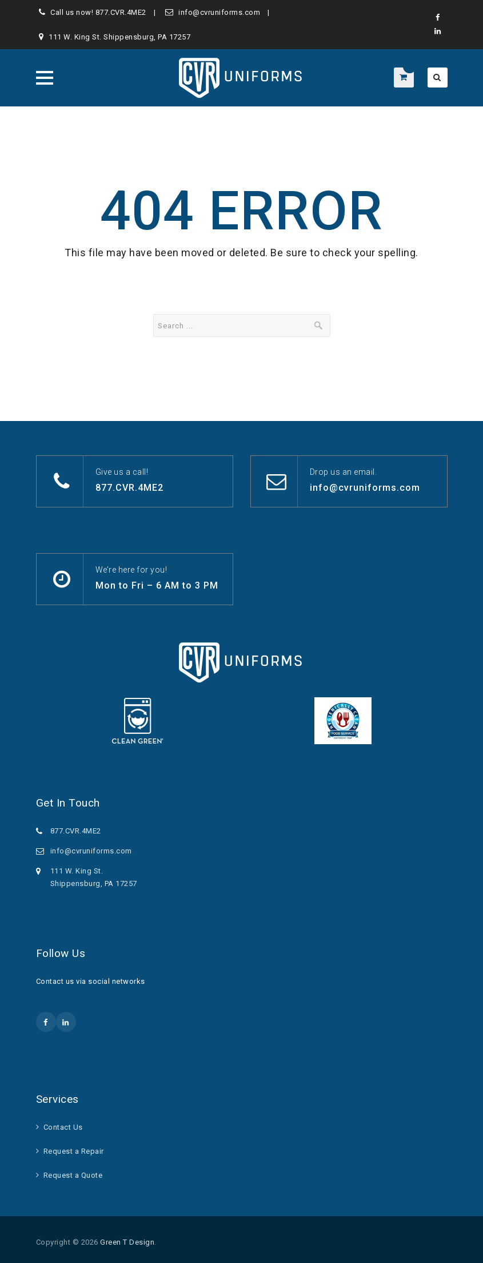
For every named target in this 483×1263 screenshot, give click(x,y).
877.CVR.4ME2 (120, 12)
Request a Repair (73, 1151)
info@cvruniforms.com (219, 12)
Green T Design (127, 1242)
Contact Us (63, 1127)
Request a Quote (73, 1175)
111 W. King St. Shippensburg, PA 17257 (119, 37)
